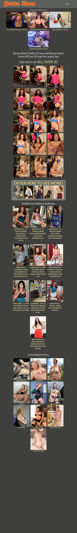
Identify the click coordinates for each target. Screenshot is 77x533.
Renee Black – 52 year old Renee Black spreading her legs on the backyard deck (38, 233)
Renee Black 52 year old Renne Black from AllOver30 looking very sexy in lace (38, 271)
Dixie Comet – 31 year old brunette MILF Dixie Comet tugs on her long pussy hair (21, 306)
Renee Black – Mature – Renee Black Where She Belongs (55, 306)
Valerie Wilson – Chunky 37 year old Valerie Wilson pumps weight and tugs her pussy (55, 271)
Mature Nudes (21, 369)
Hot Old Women (38, 393)
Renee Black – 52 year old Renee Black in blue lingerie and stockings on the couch (21, 234)
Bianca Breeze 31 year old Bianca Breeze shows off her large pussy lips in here (38, 343)
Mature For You (55, 416)
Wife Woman (38, 369)
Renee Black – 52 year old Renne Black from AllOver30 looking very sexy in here (55, 233)
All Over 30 (47, 62)
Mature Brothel (55, 393)
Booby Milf (21, 416)
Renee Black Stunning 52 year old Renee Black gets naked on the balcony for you (21, 271)
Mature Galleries (38, 439)
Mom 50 (21, 393)
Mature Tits (55, 369)
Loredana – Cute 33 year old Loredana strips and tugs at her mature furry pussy (38, 307)
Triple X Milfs (38, 416)
